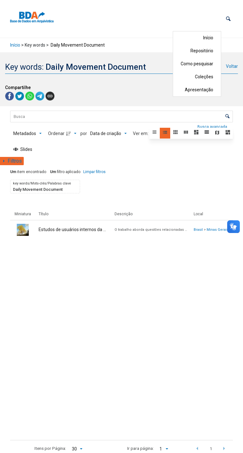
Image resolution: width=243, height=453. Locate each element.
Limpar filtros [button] (94, 172)
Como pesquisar (197, 63)
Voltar (232, 66)
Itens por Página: (50, 448)
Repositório (201, 50)
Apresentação (199, 89)
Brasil (198, 230)
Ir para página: (140, 448)
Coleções (204, 76)
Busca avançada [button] (212, 127)
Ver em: (141, 133)
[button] (228, 19)
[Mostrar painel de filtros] (12, 161)
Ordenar (56, 133)
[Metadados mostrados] (27, 133)
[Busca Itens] (121, 116)
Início (208, 37)
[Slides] (22, 149)
